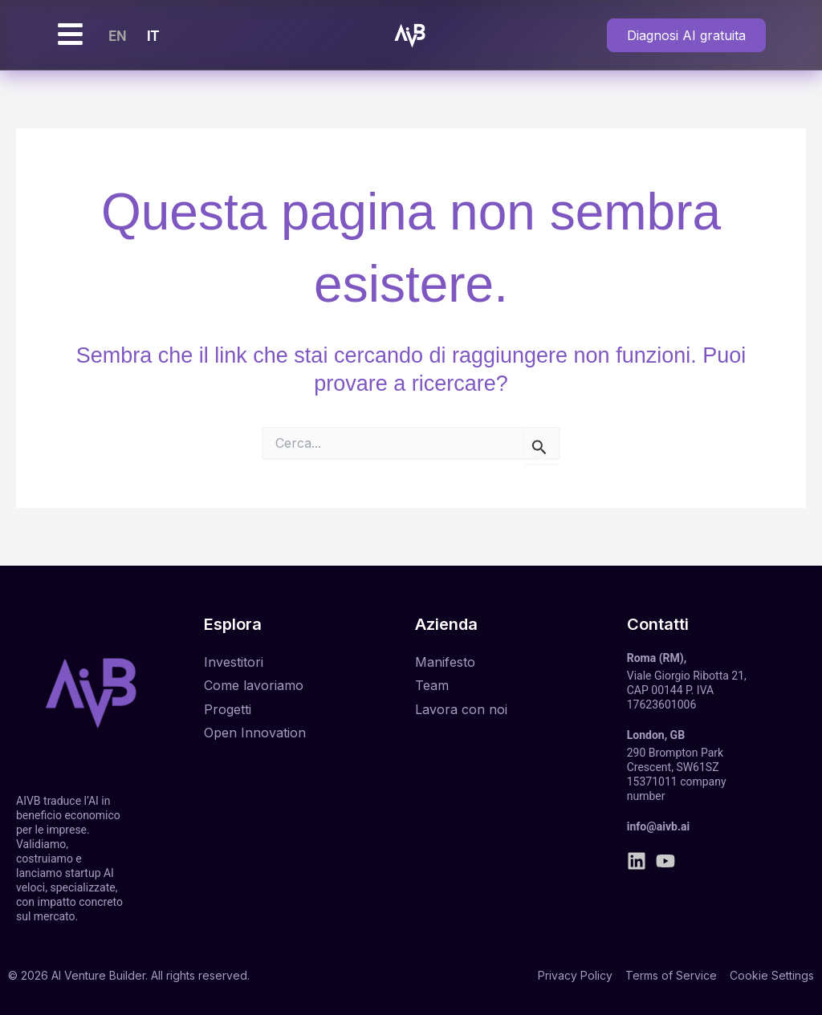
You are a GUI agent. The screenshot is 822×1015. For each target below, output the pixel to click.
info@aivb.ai (658, 826)
